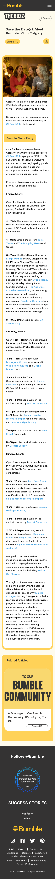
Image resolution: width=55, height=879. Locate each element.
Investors (40, 853)
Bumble (21, 871)
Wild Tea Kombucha (17, 365)
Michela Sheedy (18, 445)
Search (45, 18)
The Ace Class (36, 287)
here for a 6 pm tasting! (24, 422)
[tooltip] (46, 41)
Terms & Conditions (16, 860)
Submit (27, 818)
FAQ (11, 849)
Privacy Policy (38, 860)
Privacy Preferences (27, 864)
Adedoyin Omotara (31, 301)
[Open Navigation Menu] (49, 5)
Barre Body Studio (37, 481)
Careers (26, 853)
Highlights (27, 813)
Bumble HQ (13, 41)
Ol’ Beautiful (13, 124)
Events (22, 849)
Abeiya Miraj (25, 537)
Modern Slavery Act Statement (27, 856)
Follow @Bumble (27, 756)
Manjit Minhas (14, 258)
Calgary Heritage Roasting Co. (26, 508)
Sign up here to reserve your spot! (24, 498)
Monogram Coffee (16, 362)
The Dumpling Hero (29, 243)
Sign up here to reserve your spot (23, 416)
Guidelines (12, 853)
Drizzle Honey (40, 280)
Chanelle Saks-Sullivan (18, 290)
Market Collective (37, 403)
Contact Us (36, 849)
